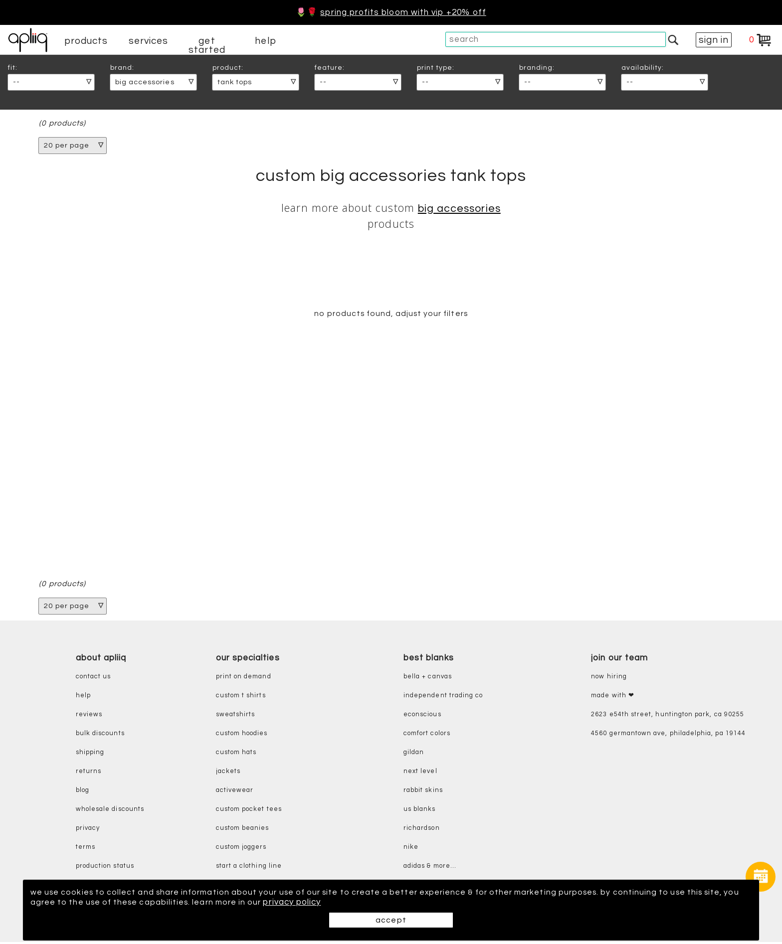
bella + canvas (427, 679)
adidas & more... (429, 868)
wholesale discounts (110, 811)
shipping (90, 755)
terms (85, 849)
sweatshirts (235, 717)
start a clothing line (249, 868)
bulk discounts (100, 736)
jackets (228, 774)
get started (207, 45)
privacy (88, 830)
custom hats (236, 755)
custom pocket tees (249, 811)
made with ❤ (612, 698)
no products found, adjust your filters (391, 314)
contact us (93, 679)
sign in (714, 40)
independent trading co (443, 698)
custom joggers (241, 849)
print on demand (243, 679)
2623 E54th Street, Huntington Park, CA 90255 (667, 717)
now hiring (609, 679)
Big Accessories (459, 209)
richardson (421, 830)
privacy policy (344, 902)
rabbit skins (423, 792)
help (265, 41)
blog (82, 792)
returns (88, 774)
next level (420, 774)
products (86, 41)
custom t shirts (241, 698)
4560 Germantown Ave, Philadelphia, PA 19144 (668, 736)
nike (410, 849)
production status (105, 868)
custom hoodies (242, 736)
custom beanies (242, 830)
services (149, 41)
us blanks (419, 811)
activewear (235, 792)
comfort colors (426, 736)
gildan (413, 755)
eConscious (422, 717)
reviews (89, 717)
